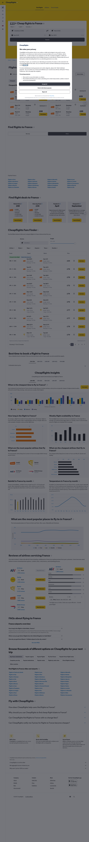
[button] (44, 84)
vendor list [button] (25, 65)
